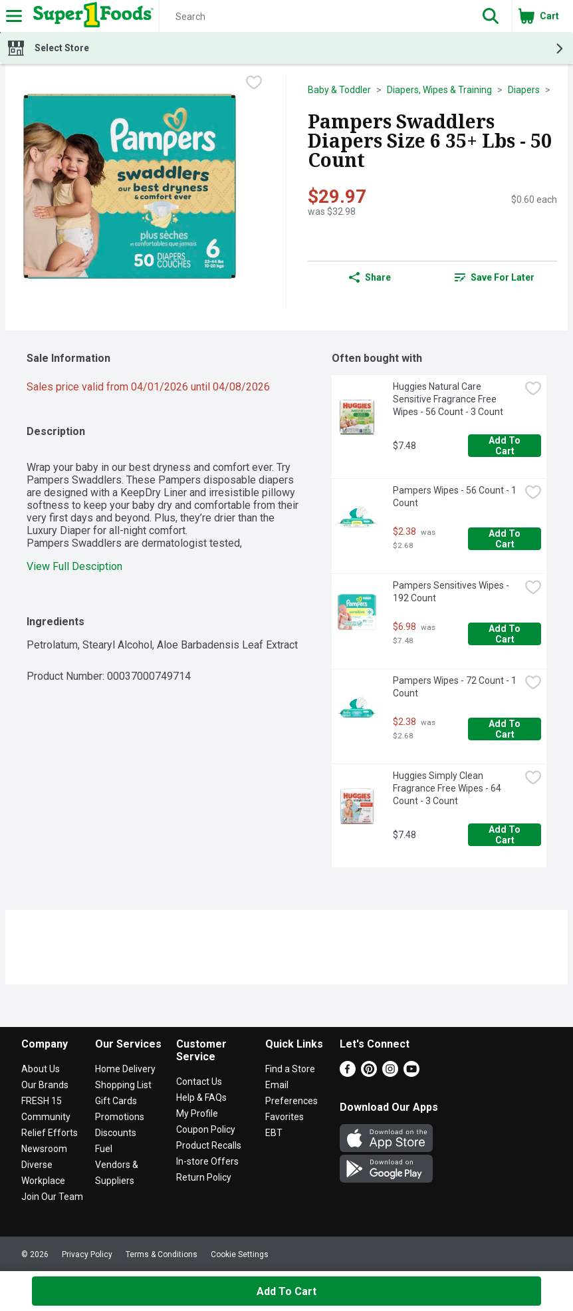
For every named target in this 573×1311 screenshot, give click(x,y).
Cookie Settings (240, 1254)
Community (45, 1116)
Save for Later (494, 277)
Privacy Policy (87, 1254)
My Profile (197, 1113)
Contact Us (199, 1081)
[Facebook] (348, 1073)
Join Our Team (52, 1196)
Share (370, 277)
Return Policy (203, 1177)
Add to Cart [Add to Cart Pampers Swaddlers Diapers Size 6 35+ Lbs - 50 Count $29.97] (286, 1291)
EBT (274, 1132)
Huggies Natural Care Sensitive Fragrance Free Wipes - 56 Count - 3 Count (448, 399)
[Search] (314, 17)
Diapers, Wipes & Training (439, 89)
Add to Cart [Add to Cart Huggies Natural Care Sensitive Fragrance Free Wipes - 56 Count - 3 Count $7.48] (505, 445)
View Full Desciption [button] (74, 566)
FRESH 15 (41, 1100)
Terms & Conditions (161, 1254)
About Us (40, 1069)
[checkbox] (254, 83)
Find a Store (290, 1069)
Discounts (115, 1132)
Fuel (103, 1148)
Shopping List (123, 1085)
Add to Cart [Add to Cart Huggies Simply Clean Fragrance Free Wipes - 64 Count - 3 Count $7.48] (505, 834)
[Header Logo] (91, 16)
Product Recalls (208, 1145)
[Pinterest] (369, 1073)
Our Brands (44, 1085)
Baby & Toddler (339, 89)
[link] (495, 277)
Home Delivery (125, 1069)
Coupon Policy (205, 1129)
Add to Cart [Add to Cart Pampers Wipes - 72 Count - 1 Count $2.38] (505, 729)
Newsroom (44, 1148)
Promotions (119, 1116)
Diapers (524, 89)
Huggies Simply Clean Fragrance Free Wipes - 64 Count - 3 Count (448, 788)
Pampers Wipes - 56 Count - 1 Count (455, 496)
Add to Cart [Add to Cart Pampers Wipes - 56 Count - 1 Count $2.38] (505, 538)
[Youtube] (411, 1073)
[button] (490, 16)
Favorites (284, 1116)
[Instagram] (390, 1073)
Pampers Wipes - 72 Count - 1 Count (455, 686)
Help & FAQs (201, 1097)
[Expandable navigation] (14, 16)
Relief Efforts (49, 1132)
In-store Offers (207, 1161)
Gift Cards (116, 1100)
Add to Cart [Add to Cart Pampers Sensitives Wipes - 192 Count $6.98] (505, 634)
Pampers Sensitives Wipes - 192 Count (452, 591)
